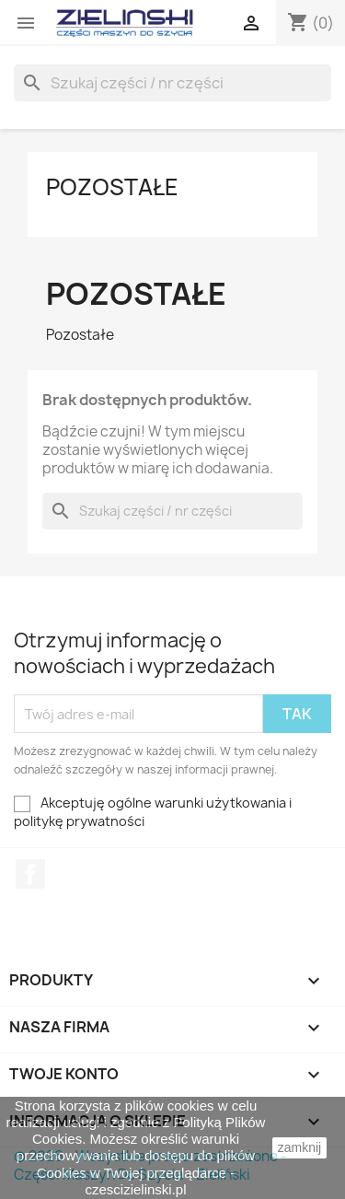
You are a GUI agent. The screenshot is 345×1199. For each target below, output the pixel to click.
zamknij (299, 1147)
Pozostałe (112, 187)
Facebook (30, 874)
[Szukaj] (172, 82)
